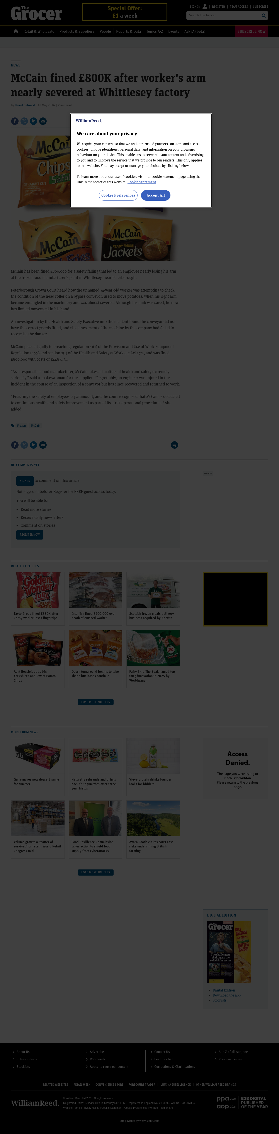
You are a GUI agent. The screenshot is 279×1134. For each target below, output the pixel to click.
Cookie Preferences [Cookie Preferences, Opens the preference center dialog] (118, 195)
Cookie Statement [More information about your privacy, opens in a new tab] (142, 181)
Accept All (156, 195)
